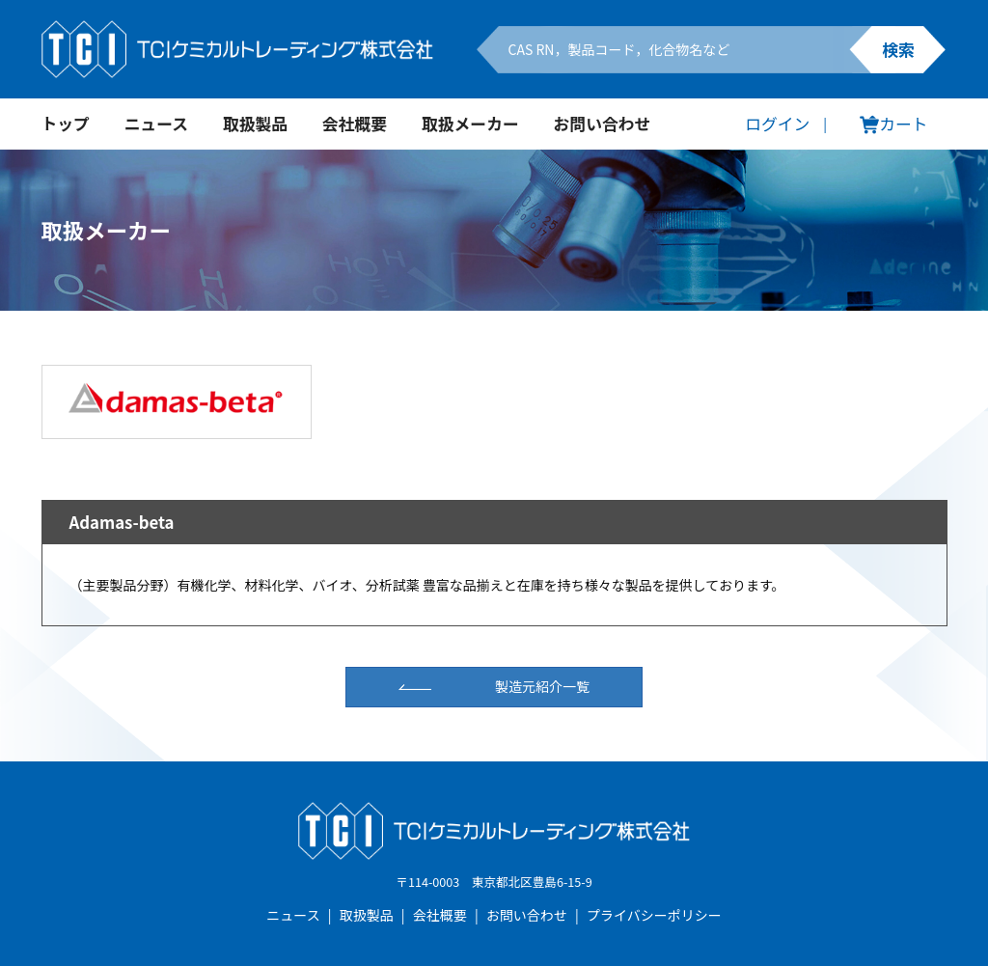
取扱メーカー (470, 123)
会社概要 (354, 123)
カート (893, 123)
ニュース (156, 123)
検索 (898, 49)
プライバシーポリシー (654, 915)
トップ (65, 123)
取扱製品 (255, 123)
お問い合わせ (602, 123)
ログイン (777, 123)
